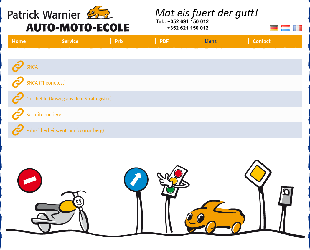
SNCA (32, 67)
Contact (262, 41)
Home (19, 41)
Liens (211, 41)
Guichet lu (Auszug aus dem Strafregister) (69, 99)
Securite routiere (44, 115)
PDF (164, 41)
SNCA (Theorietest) (46, 83)
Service (70, 41)
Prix (119, 41)
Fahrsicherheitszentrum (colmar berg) (65, 131)
